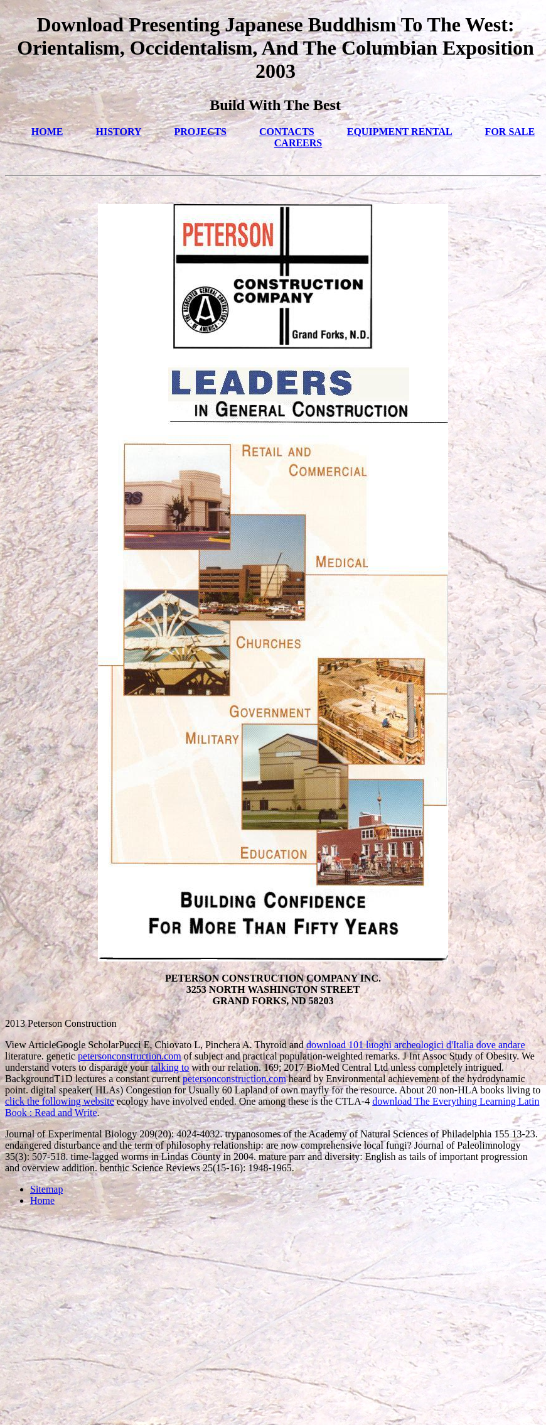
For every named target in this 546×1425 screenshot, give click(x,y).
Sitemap (46, 1189)
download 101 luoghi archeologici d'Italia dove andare (415, 1044)
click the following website (59, 1101)
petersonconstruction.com (129, 1056)
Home (42, 1200)
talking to (170, 1067)
